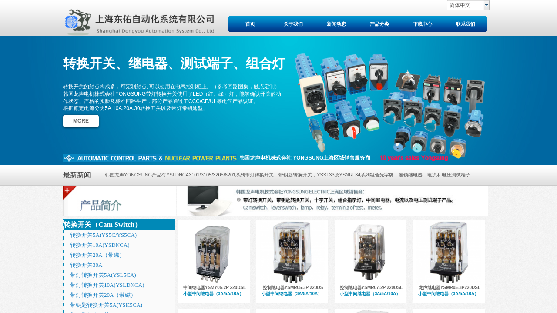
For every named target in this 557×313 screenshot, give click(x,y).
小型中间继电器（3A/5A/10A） (213, 293)
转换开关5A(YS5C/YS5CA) (103, 235)
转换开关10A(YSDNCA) (100, 245)
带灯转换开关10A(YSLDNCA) (107, 285)
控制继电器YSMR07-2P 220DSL (371, 287)
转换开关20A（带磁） (97, 255)
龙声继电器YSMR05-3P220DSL (449, 287)
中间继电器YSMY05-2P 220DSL (214, 287)
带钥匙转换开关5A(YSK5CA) (106, 305)
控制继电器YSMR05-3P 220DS (293, 287)
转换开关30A (86, 265)
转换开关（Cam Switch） (102, 224)
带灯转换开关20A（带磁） (103, 295)
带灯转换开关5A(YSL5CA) (103, 275)
